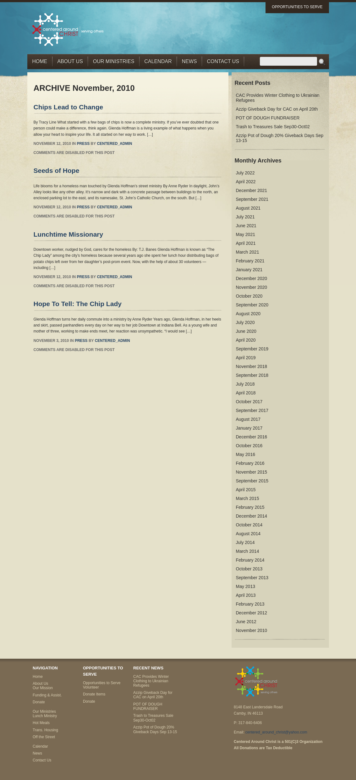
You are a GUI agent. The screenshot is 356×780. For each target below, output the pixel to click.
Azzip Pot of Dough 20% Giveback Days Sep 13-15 (155, 729)
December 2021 (251, 190)
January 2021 (249, 269)
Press (83, 143)
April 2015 (246, 489)
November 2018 (251, 366)
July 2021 (245, 216)
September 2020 (252, 304)
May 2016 (245, 454)
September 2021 (252, 199)
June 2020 (246, 331)
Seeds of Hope (56, 170)
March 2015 (247, 498)
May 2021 (245, 234)
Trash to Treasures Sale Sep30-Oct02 (273, 126)
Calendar (158, 61)
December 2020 (251, 278)
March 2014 (247, 551)
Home (39, 61)
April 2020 (246, 340)
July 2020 (245, 322)
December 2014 (251, 516)
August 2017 (248, 419)
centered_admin (114, 143)
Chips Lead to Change (68, 107)
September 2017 (252, 410)
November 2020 (251, 287)
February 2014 (250, 560)
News (189, 61)
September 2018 (252, 375)
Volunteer (91, 687)
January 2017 (249, 428)
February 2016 (250, 463)
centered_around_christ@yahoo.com (276, 732)
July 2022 (245, 172)
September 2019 (252, 348)
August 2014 (248, 533)
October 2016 (249, 445)
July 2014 (245, 542)
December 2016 (251, 436)
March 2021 (247, 252)
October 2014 (249, 524)
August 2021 (248, 208)
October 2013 (249, 568)
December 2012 (251, 612)
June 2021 (246, 225)
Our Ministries (113, 61)
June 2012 (246, 621)
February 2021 (250, 260)
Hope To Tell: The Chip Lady (78, 303)
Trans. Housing (45, 730)
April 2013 (246, 595)
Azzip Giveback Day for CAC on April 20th (277, 109)
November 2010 (251, 630)
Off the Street (44, 737)
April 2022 (246, 181)
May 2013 (245, 586)
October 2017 (249, 401)
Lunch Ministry (45, 716)
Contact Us (223, 61)
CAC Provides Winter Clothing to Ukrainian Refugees (151, 681)
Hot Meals (41, 723)
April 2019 (246, 357)
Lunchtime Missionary (68, 234)
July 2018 (245, 384)
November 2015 (251, 472)
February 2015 (250, 507)
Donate (39, 702)
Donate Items (94, 694)
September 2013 (252, 577)
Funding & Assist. (47, 695)
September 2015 (252, 480)
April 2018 (246, 392)
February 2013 (250, 604)
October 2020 (249, 296)
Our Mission (43, 688)
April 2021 (246, 243)
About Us (70, 61)
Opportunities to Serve (297, 7)
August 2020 (248, 313)
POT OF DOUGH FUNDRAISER (268, 117)
